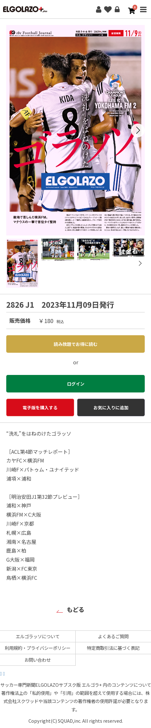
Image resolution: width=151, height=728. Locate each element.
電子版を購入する (40, 407)
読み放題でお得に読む (76, 344)
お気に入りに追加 (110, 407)
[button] (138, 130)
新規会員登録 (98, 9)
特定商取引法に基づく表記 (113, 648)
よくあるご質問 (113, 636)
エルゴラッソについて (37, 636)
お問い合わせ (37, 659)
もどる (75, 609)
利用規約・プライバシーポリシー (37, 648)
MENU (143, 13)
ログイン (117, 9)
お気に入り (108, 9)
